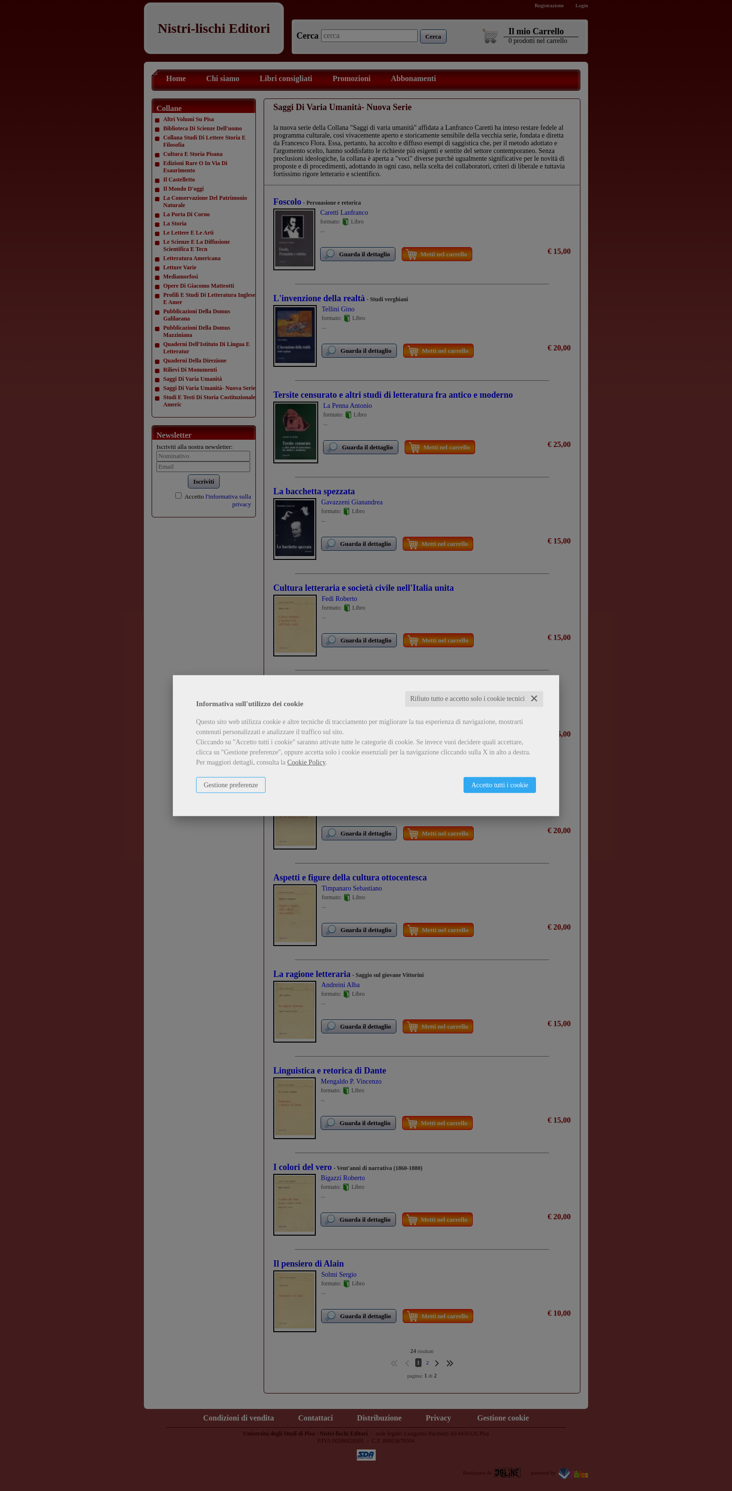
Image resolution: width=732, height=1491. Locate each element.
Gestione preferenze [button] (231, 785)
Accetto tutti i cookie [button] (499, 785)
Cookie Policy (306, 762)
